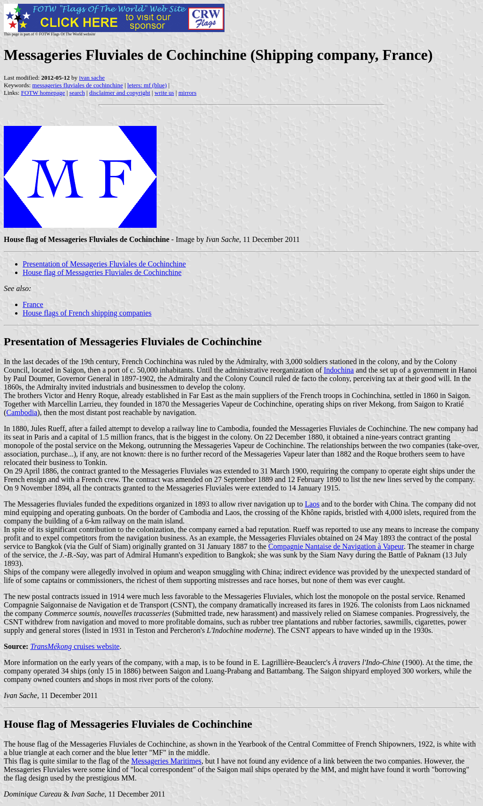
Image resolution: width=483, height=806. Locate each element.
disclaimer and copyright (119, 92)
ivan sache (92, 77)
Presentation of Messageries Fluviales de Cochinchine (104, 264)
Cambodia (21, 412)
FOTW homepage (43, 92)
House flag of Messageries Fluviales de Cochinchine (102, 272)
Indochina (339, 370)
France (33, 304)
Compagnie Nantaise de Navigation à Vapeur (336, 546)
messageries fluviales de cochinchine (77, 85)
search (77, 92)
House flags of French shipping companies (87, 313)
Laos (312, 504)
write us (165, 92)
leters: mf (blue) (147, 85)
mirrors (187, 92)
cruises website (74, 646)
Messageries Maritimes (166, 761)
